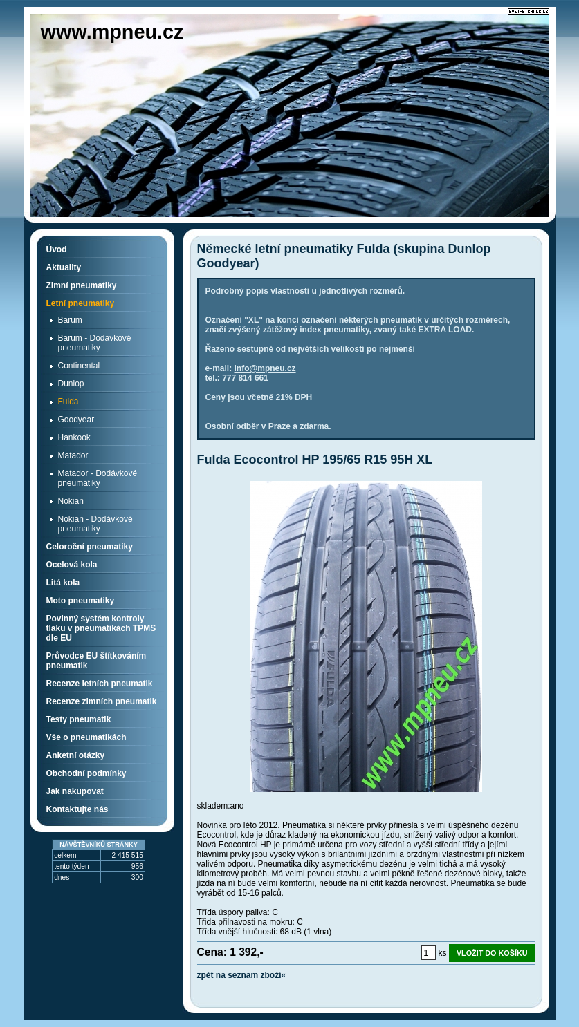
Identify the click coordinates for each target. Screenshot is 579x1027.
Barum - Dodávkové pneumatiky (94, 342)
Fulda (68, 401)
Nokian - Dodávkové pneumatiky (95, 524)
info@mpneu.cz (265, 368)
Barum (70, 320)
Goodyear (76, 419)
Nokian (71, 501)
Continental (79, 365)
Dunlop (71, 383)
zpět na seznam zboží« (241, 975)
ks (443, 953)
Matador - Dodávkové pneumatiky (98, 478)
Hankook (74, 437)
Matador (73, 455)
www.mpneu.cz (112, 32)
